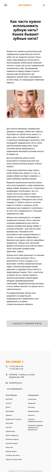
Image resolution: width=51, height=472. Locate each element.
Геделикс (9, 415)
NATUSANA (9, 423)
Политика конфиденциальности (35, 420)
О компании (32, 399)
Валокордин (10, 411)
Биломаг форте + (11, 451)
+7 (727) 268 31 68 (16, 369)
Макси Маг (9, 447)
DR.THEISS (9, 399)
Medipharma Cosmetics (13, 419)
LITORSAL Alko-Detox (13, 455)
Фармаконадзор (33, 411)
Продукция (32, 403)
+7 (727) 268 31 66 (16, 366)
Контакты (31, 415)
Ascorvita (9, 427)
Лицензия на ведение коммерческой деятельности (35, 427)
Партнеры (31, 407)
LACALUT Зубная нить (27, 324)
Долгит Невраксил (12, 435)
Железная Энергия (12, 439)
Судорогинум (10, 431)
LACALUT (9, 403)
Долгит (8, 407)
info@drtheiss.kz (15, 383)
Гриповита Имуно (12, 443)
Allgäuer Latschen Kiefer (14, 459)
